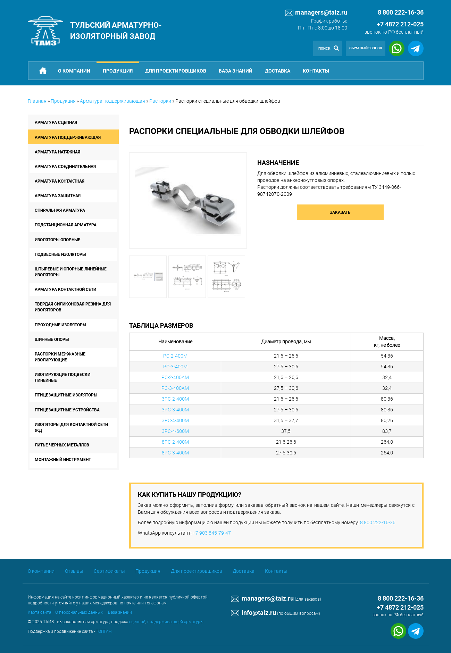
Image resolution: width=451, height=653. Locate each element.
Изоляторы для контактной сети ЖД (71, 427)
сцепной (137, 621)
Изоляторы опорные (57, 239)
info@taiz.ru (253, 612)
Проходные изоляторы (60, 325)
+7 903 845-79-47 (212, 532)
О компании (74, 71)
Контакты (316, 71)
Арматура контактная (59, 181)
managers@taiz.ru (316, 13)
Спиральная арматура (60, 210)
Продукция (118, 71)
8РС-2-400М (175, 441)
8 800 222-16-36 (377, 522)
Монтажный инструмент (63, 459)
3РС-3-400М (175, 409)
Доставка (277, 71)
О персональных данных (79, 612)
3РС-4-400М (175, 420)
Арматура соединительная (65, 166)
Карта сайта (39, 612)
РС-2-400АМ (175, 377)
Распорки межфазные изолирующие (60, 357)
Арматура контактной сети (65, 289)
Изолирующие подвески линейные (62, 377)
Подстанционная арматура (66, 225)
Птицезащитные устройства (67, 410)
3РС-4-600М (175, 431)
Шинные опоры (52, 339)
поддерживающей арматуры (175, 621)
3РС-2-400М (175, 398)
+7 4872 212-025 (400, 24)
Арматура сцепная (56, 122)
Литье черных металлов (62, 445)
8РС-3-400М (175, 452)
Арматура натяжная (57, 152)
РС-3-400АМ (175, 388)
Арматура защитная (58, 195)
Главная (37, 101)
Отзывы (74, 571)
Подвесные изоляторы (60, 254)
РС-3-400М (175, 366)
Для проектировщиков (175, 71)
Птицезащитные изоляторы (66, 395)
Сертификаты (109, 571)
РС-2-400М (175, 355)
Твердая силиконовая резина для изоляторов (73, 307)
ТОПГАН (103, 631)
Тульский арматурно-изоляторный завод (116, 30)
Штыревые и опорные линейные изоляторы (71, 272)
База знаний (235, 71)
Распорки (160, 101)
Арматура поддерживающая (112, 101)
